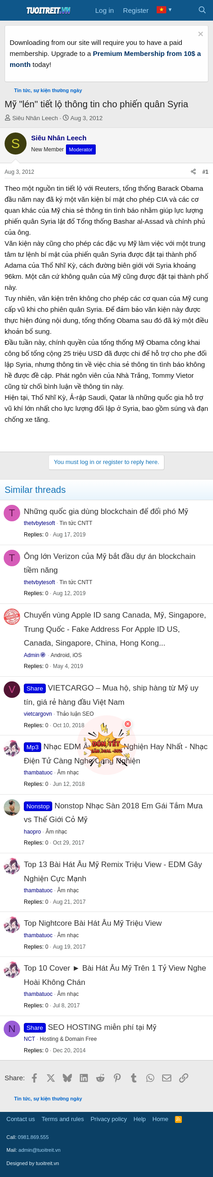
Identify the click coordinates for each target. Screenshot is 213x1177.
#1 (205, 172)
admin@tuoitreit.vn (39, 1150)
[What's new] (184, 10)
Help (140, 1119)
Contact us (20, 1119)
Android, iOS (66, 655)
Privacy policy (109, 1119)
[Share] (193, 172)
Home (161, 1119)
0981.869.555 (33, 1137)
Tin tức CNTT (76, 523)
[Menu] (12, 10)
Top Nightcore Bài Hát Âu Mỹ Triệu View (93, 923)
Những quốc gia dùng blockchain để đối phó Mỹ (106, 511)
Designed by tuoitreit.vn (32, 1163)
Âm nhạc (56, 832)
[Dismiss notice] (199, 35)
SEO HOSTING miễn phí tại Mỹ (102, 1027)
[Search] (202, 10)
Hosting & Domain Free (68, 1039)
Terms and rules (63, 1119)
